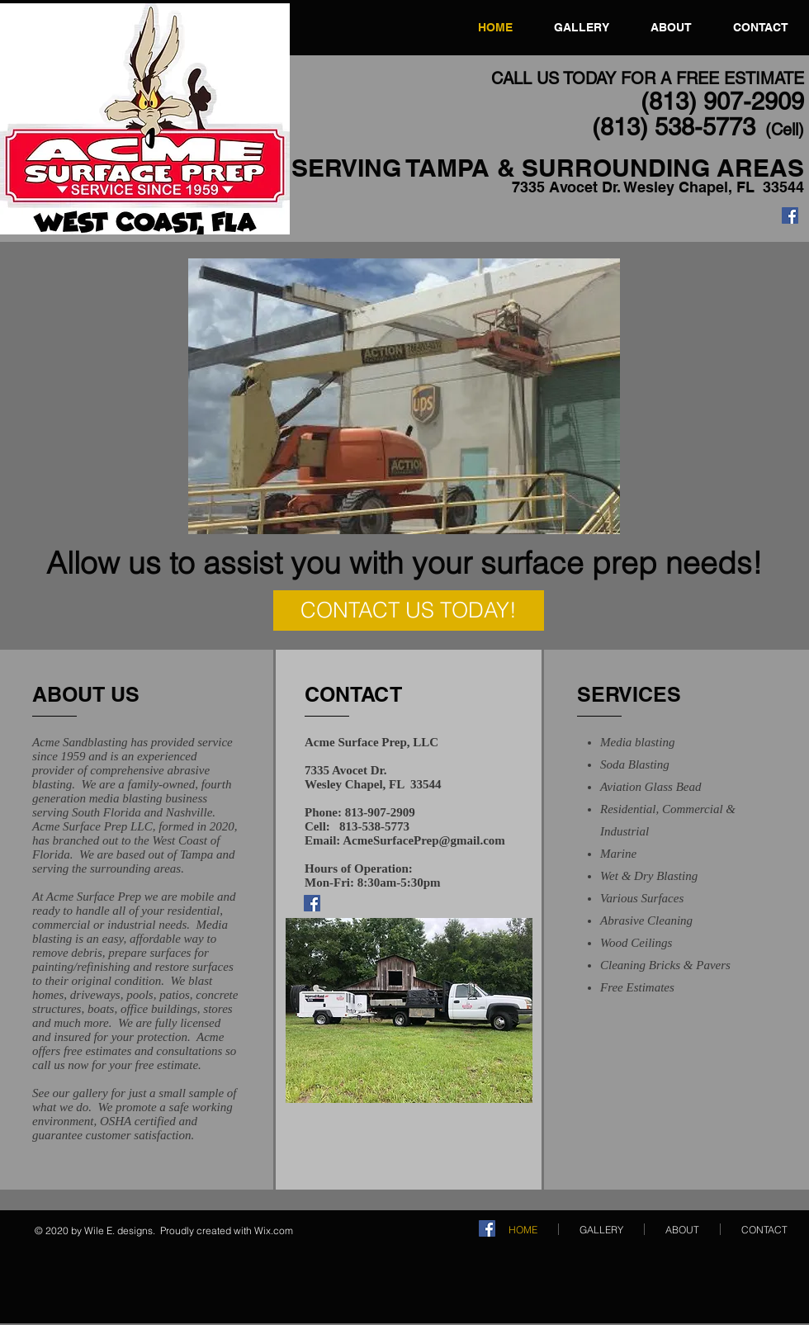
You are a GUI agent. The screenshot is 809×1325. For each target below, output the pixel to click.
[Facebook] (790, 215)
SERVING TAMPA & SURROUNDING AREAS (547, 167)
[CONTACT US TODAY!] (408, 610)
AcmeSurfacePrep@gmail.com (424, 840)
